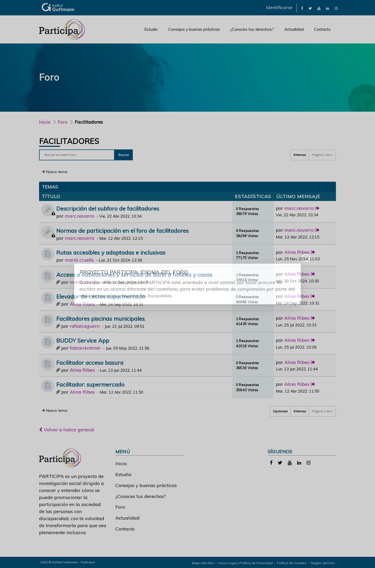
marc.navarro (79, 216)
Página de (322, 155)
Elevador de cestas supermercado (100, 296)
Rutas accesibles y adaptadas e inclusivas (110, 252)
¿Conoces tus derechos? (252, 29)
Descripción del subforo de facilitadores (107, 208)
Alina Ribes (296, 252)
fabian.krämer (85, 348)
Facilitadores (69, 141)
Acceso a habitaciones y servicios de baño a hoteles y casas (134, 274)
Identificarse (279, 7)
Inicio (45, 122)
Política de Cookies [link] (292, 563)
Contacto (322, 29)
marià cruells (79, 260)
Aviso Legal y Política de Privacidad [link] (245, 563)
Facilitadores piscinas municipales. (101, 318)
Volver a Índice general (66, 430)
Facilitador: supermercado (90, 384)
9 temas (299, 155)
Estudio (151, 29)
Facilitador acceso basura (89, 362)
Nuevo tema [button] (54, 171)
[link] (302, 8)
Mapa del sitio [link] (203, 563)
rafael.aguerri (85, 326)
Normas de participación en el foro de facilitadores (122, 230)
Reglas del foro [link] (323, 563)
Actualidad (294, 29)
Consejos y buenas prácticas (194, 29)
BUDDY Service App (82, 340)
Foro (120, 507)
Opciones (280, 411)
